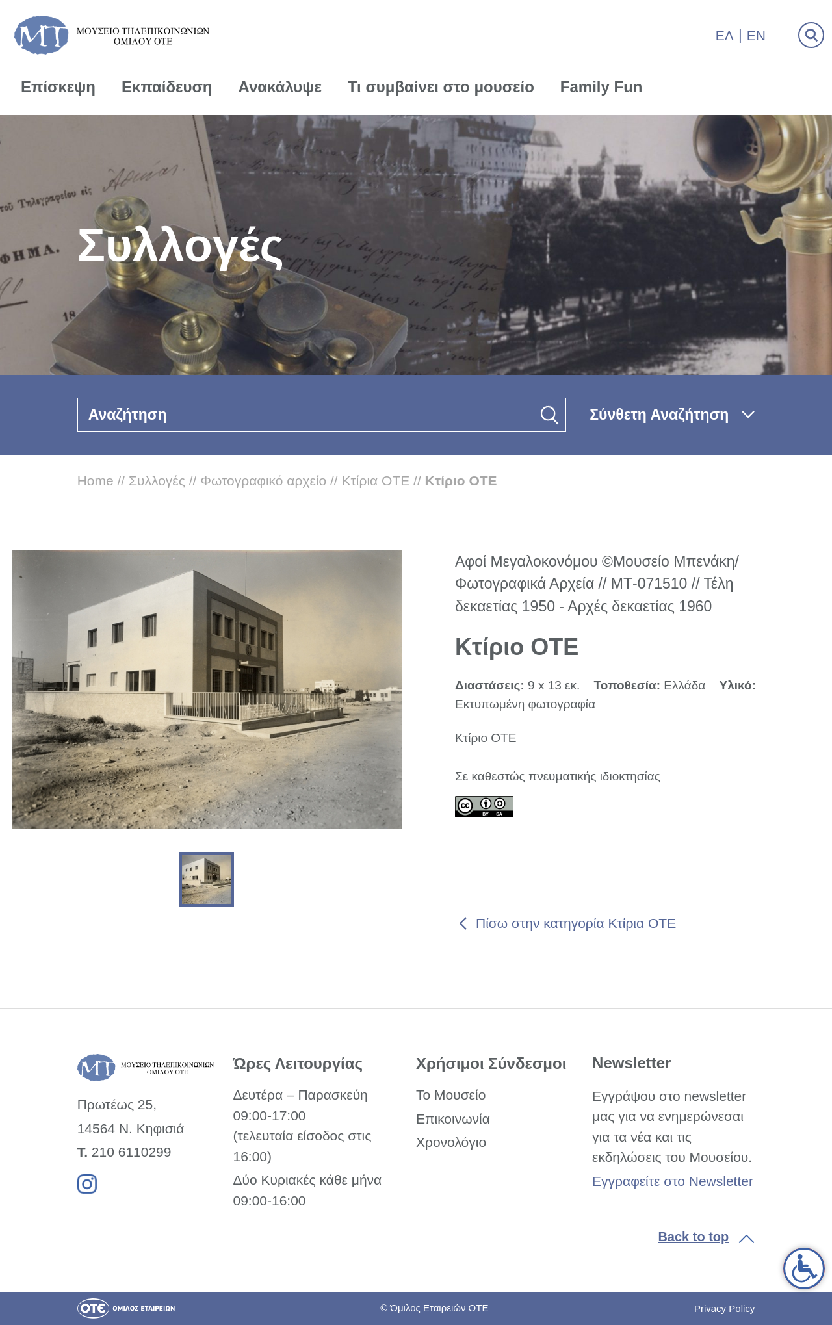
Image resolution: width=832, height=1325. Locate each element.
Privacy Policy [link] (724, 1308)
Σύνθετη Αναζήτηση (659, 414)
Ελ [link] (725, 35)
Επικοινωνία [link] (453, 1118)
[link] (804, 1268)
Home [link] (95, 480)
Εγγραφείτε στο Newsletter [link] (672, 1181)
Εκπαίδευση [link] (167, 87)
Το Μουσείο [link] (451, 1094)
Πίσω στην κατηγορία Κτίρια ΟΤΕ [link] (576, 923)
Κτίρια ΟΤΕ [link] (376, 480)
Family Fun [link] (601, 87)
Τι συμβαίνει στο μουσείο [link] (441, 87)
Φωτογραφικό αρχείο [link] (263, 480)
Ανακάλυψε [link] (280, 87)
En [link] (756, 35)
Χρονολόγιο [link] (451, 1142)
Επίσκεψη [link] (58, 87)
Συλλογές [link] (157, 480)
